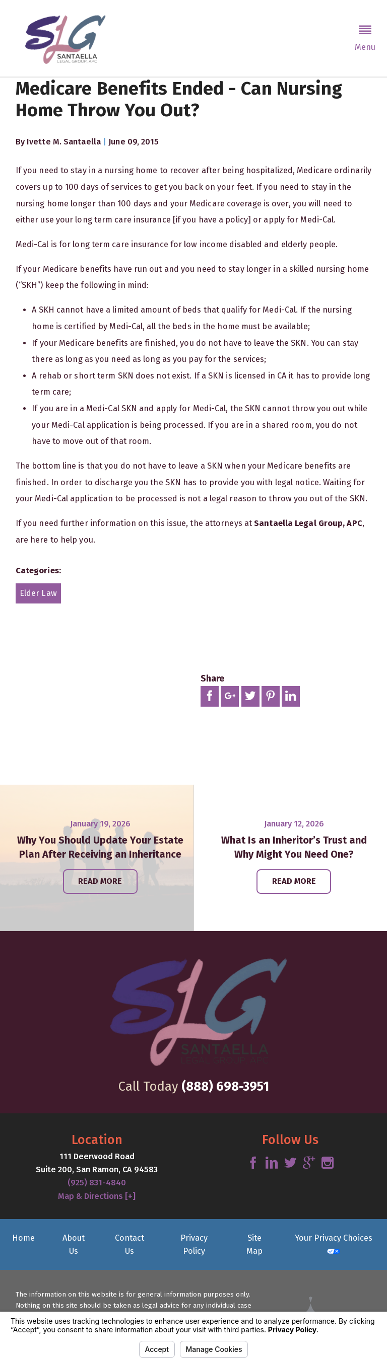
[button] (365, 38)
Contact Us (129, 1244)
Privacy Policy (194, 1244)
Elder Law (38, 593)
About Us (73, 1244)
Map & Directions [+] (97, 1196)
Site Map (254, 1244)
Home (23, 1238)
